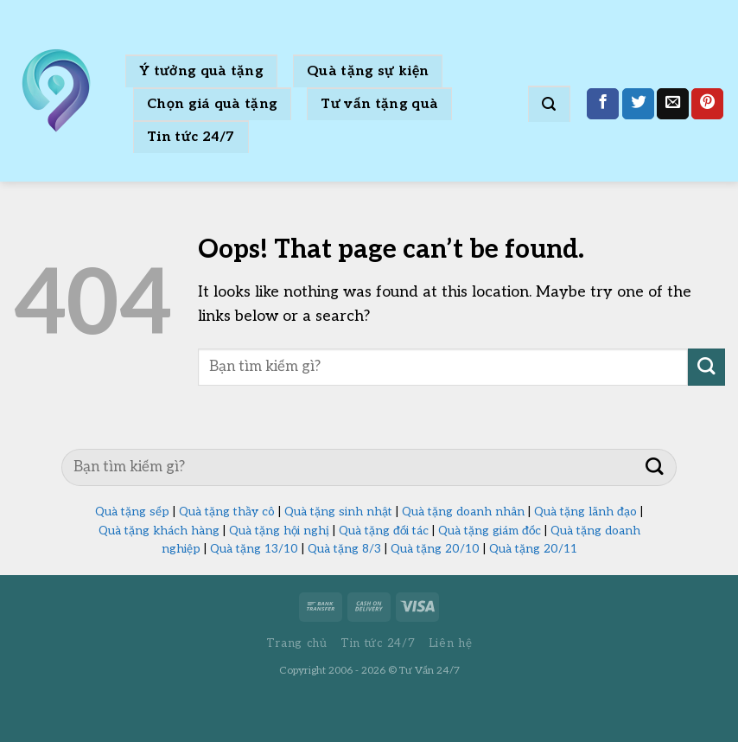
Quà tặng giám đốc (489, 531)
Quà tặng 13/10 (254, 549)
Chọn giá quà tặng (212, 104)
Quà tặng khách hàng (159, 531)
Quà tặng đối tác (384, 531)
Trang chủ (297, 643)
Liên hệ (451, 643)
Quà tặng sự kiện (368, 71)
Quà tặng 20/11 (533, 549)
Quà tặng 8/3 (344, 549)
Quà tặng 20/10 (435, 549)
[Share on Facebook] (603, 104)
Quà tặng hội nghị (279, 531)
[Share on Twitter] (638, 104)
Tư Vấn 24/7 (429, 670)
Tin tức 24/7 (191, 137)
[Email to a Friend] (673, 104)
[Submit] (706, 367)
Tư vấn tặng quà (379, 104)
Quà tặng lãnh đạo (585, 512)
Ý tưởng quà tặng (201, 71)
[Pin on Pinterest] (707, 104)
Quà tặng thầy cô (227, 512)
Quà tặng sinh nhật (338, 512)
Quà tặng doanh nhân (463, 512)
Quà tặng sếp (132, 512)
